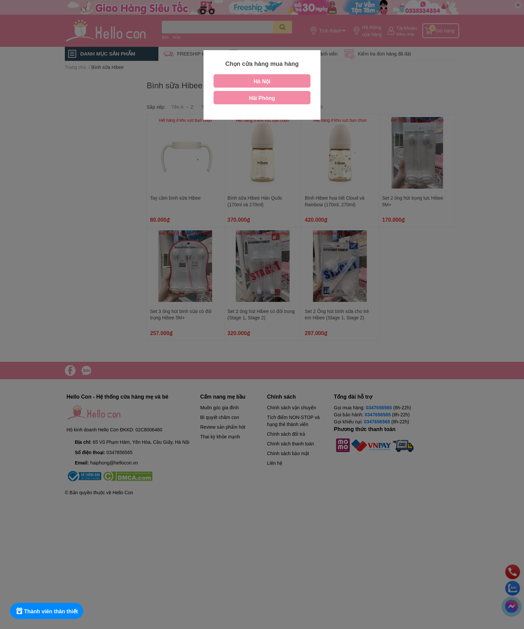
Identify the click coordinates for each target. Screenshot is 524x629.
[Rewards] (46, 611)
